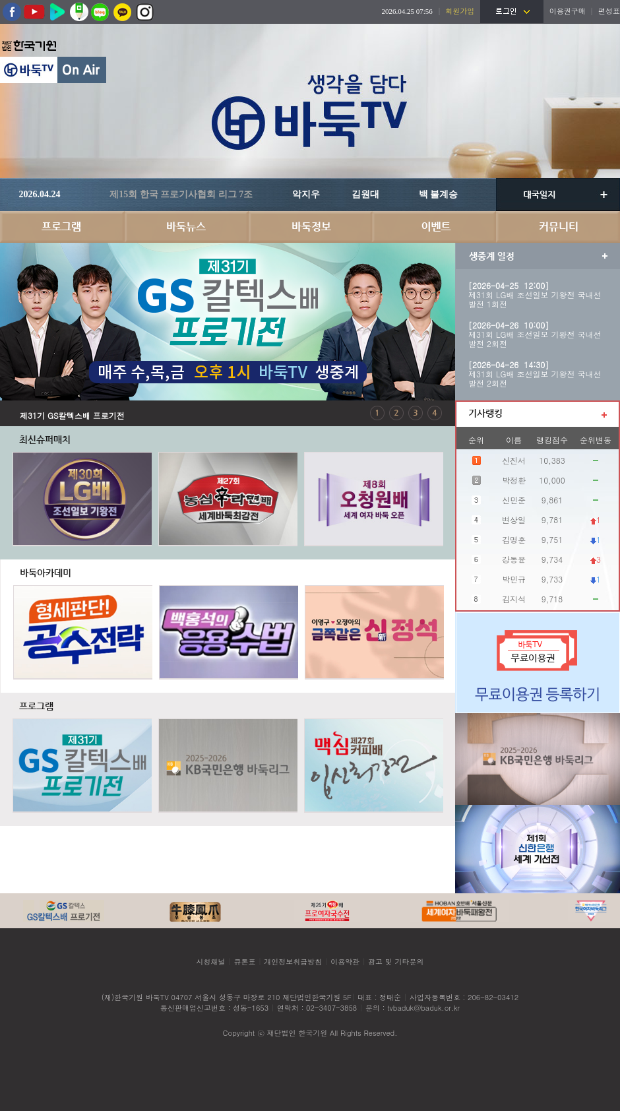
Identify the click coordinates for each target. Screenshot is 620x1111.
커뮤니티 (558, 227)
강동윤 (514, 559)
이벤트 (434, 227)
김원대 (365, 194)
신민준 (514, 499)
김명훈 (514, 539)
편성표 (609, 11)
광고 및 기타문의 (395, 962)
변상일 (514, 519)
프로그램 (62, 227)
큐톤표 (244, 962)
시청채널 (211, 962)
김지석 (514, 598)
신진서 (514, 460)
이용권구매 (567, 11)
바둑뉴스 (186, 227)
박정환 (514, 480)
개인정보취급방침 (293, 962)
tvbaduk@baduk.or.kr (423, 1008)
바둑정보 (310, 227)
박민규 (514, 579)
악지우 (306, 194)
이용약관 (344, 962)
